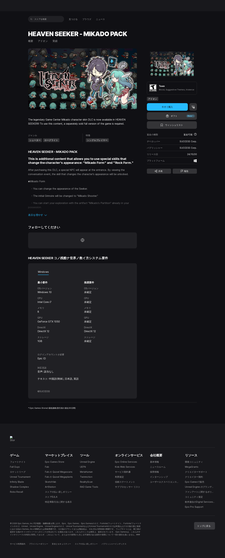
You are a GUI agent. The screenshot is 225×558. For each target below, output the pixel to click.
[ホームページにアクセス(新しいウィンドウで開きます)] (82, 240)
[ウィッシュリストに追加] (172, 125)
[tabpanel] (83, 311)
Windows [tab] (43, 271)
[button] (82, 215)
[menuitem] (73, 19)
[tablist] (83, 272)
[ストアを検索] (31, 19)
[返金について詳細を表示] (195, 134)
